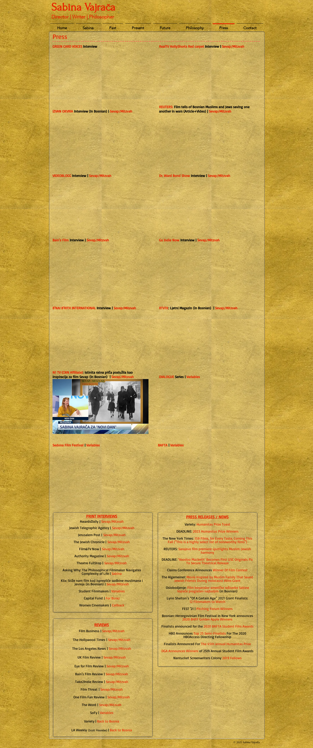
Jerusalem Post (89, 535)
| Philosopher (100, 17)
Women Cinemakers (94, 605)
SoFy (93, 712)
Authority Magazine (89, 556)
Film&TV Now (89, 549)
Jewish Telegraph (82, 528)
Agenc (102, 528)
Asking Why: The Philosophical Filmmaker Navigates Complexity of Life (102, 572)
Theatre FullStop (89, 563)
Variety (89, 721)
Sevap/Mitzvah (220, 111)
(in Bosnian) (102, 582)
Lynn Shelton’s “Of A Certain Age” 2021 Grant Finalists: (207, 598)
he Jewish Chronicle (90, 542)
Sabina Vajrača (83, 7)
